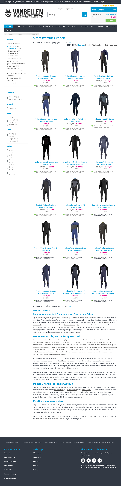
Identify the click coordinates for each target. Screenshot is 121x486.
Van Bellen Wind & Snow (106, 465)
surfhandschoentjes (42, 419)
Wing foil (46, 26)
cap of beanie (59, 419)
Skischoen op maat (40, 2)
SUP (24, 26)
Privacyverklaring (10, 478)
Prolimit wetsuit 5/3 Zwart (104, 119)
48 (70, 42)
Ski (91, 26)
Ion (78, 325)
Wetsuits (8, 26)
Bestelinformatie (10, 461)
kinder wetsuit (86, 390)
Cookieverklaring (10, 474)
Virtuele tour (8, 470)
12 (62, 42)
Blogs (102, 2)
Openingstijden (15, 2)
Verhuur (60, 2)
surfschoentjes (89, 416)
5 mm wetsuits (107, 322)
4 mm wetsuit (50, 377)
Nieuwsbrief (8, 465)
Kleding (66, 26)
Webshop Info (27, 2)
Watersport (56, 26)
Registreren (69, 9)
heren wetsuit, (59, 390)
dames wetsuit (72, 390)
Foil (39, 26)
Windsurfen (37, 457)
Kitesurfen (36, 461)
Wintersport (110, 26)
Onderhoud (52, 2)
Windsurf (32, 26)
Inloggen (61, 9)
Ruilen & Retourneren (84, 2)
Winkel (6, 2)
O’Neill (72, 325)
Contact (95, 2)
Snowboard (99, 26)
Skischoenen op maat (79, 26)
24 (66, 42)
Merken (8, 30)
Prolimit (67, 325)
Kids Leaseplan (70, 2)
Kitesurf (18, 26)
